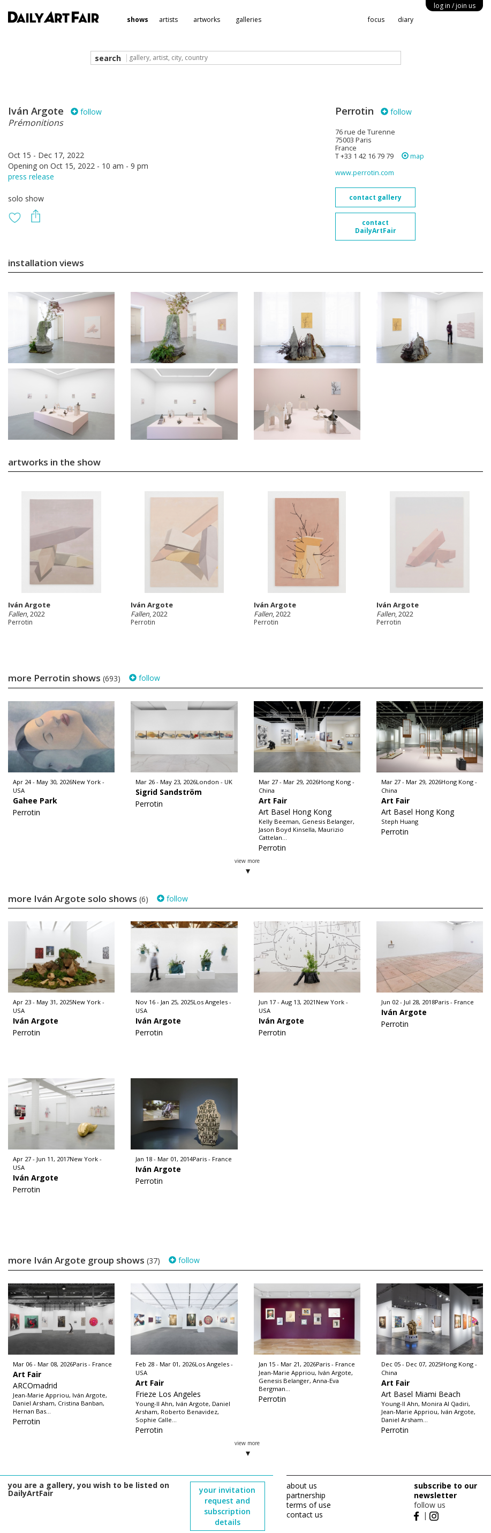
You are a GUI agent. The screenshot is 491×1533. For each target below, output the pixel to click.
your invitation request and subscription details (227, 1506)
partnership (306, 1495)
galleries (248, 19)
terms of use (308, 1505)
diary (405, 19)
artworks (206, 19)
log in (454, 5)
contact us (304, 1514)
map (413, 156)
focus (376, 19)
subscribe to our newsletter (445, 1490)
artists (168, 19)
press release (31, 176)
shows (137, 19)
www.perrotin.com (364, 172)
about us (301, 1486)
